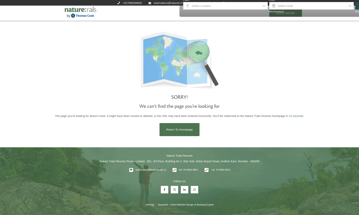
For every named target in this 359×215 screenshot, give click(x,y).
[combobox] (225, 6)
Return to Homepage (179, 129)
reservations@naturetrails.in (151, 169)
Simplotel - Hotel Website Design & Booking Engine (186, 204)
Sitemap (149, 204)
